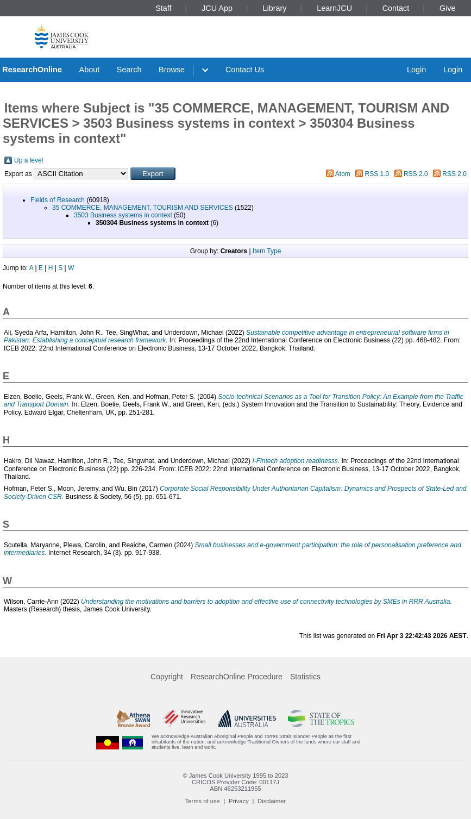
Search (129, 69)
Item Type (267, 251)
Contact (396, 8)
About (89, 69)
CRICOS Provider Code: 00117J (235, 782)
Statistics (305, 676)
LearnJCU (334, 8)
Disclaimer (272, 801)
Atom (342, 174)
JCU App (217, 8)
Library (275, 8)
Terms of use (202, 801)
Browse (172, 69)
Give (447, 8)
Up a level (28, 160)
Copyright (166, 676)
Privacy (239, 801)
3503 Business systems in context (123, 215)
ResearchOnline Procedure (236, 676)
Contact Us (244, 69)
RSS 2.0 (416, 174)
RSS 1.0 (377, 174)
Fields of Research (57, 200)
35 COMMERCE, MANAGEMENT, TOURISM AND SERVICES (142, 207)
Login (416, 69)
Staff (163, 8)
